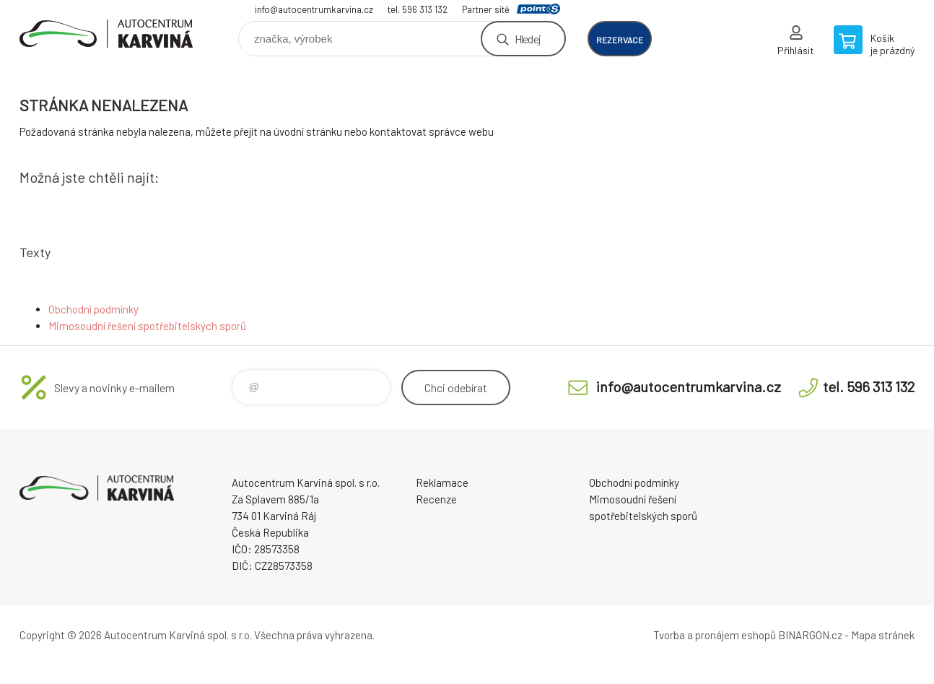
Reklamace (442, 482)
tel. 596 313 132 (418, 9)
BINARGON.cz (810, 634)
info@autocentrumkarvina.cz (314, 9)
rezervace (619, 40)
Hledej (528, 39)
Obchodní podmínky (93, 309)
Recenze (436, 499)
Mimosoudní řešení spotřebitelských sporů (147, 325)
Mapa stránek (883, 634)
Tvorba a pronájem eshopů (714, 634)
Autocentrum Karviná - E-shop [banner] (106, 33)
